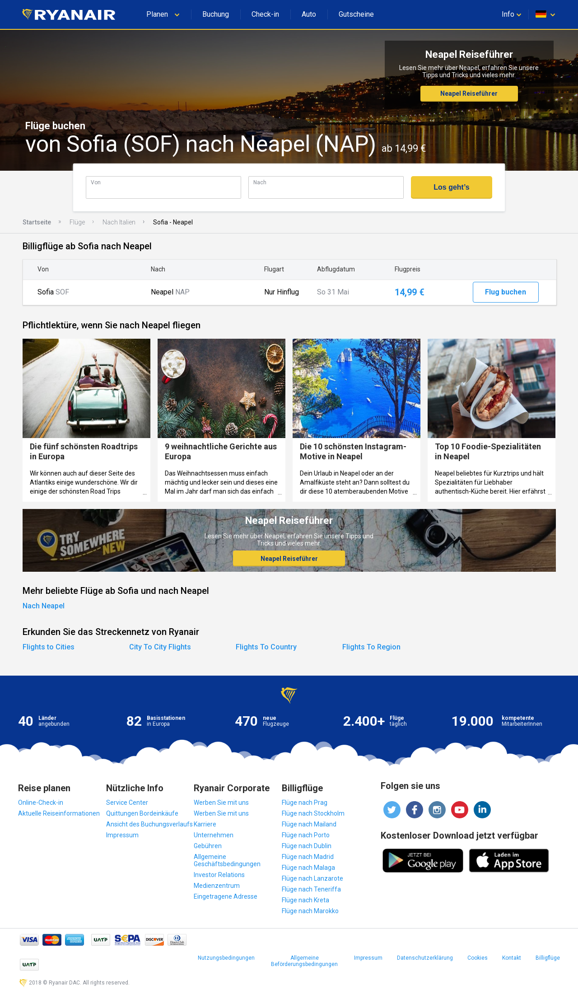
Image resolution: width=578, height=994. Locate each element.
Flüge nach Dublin (306, 845)
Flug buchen (505, 292)
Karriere (205, 824)
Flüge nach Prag (304, 802)
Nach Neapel (44, 606)
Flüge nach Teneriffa (311, 889)
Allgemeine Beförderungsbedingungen (304, 961)
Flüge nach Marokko (310, 911)
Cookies (477, 958)
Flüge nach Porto (306, 835)
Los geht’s (451, 187)
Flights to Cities (49, 647)
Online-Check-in (40, 802)
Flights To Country (266, 647)
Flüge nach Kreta (305, 900)
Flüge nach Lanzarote (312, 878)
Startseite (37, 222)
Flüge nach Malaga (308, 867)
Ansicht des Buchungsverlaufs (149, 824)
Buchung (215, 14)
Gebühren (208, 845)
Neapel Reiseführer (469, 93)
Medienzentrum (217, 885)
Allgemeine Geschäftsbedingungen (227, 860)
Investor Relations (219, 874)
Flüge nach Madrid (308, 856)
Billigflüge (548, 958)
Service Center (127, 802)
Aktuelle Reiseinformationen (59, 813)
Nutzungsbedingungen (226, 958)
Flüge (77, 222)
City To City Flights (160, 647)
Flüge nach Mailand (309, 824)
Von (96, 182)
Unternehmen (213, 835)
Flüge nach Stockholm (313, 813)
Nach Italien (119, 222)
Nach (259, 182)
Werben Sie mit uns (221, 802)
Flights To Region (371, 647)
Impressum (122, 835)
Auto (309, 14)
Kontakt (511, 958)
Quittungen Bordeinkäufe (142, 813)
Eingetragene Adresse (225, 896)
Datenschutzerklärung (425, 958)
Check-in (265, 14)
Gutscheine (356, 14)
